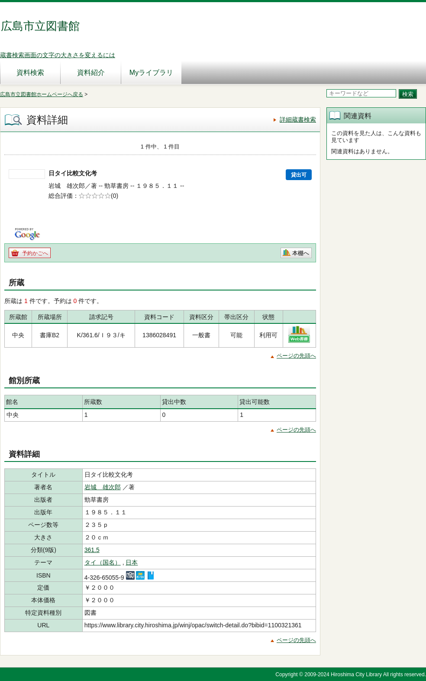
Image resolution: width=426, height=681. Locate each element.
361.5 (92, 549)
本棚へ (300, 253)
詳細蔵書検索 (298, 119)
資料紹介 (91, 72)
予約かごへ (35, 253)
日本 (132, 562)
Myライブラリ (151, 72)
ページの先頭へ (296, 355)
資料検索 (30, 72)
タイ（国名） (102, 562)
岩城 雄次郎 (102, 487)
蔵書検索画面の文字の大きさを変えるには (57, 55)
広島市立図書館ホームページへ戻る (41, 94)
